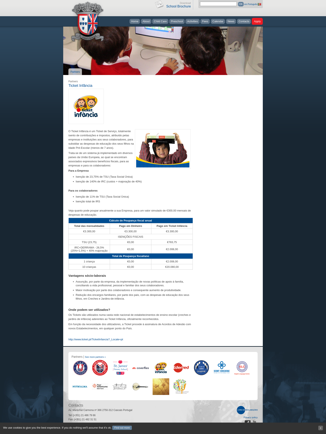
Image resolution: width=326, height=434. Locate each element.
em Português (250, 4)
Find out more (122, 427)
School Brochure (178, 6)
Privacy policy (251, 417)
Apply (257, 21)
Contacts (244, 21)
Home (134, 21)
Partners (75, 71)
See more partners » (95, 357)
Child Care (160, 21)
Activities (192, 21)
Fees (205, 21)
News (231, 21)
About (146, 21)
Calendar (218, 21)
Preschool (177, 21)
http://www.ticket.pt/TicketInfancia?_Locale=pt (95, 339)
